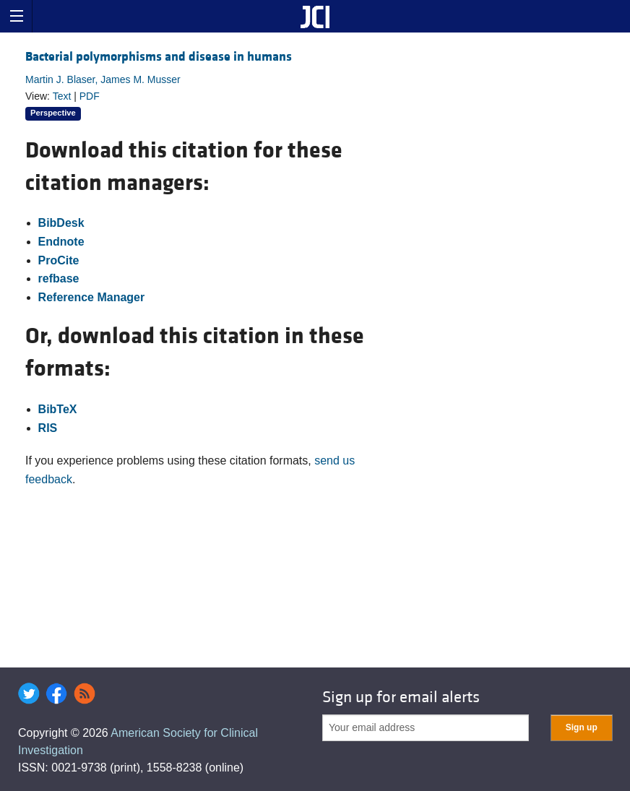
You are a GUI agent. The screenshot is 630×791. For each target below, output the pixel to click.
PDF (89, 96)
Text (62, 96)
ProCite (58, 260)
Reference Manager (91, 297)
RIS (48, 428)
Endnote (61, 241)
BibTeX (57, 409)
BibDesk (61, 223)
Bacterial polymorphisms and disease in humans (158, 56)
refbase (58, 278)
